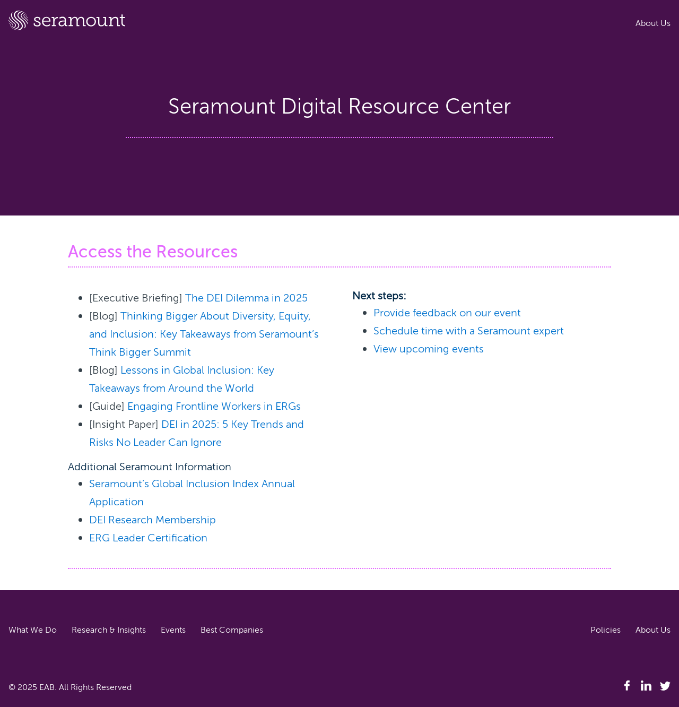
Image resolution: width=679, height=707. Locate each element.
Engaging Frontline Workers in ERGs (214, 406)
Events (173, 630)
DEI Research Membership (152, 520)
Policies (605, 630)
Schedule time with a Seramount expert (468, 331)
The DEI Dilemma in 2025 (246, 298)
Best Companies (232, 630)
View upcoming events (428, 349)
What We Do (32, 630)
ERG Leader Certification (148, 538)
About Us (653, 23)
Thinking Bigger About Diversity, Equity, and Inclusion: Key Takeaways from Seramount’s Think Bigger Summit (204, 334)
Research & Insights (109, 630)
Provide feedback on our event (447, 313)
